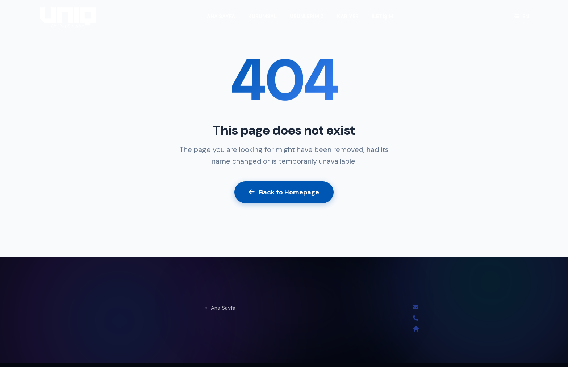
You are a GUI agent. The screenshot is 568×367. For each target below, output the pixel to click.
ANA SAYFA (221, 16)
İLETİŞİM (382, 16)
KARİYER (348, 16)
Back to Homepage (284, 192)
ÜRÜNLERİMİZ (307, 16)
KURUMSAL (262, 16)
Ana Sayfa (223, 308)
